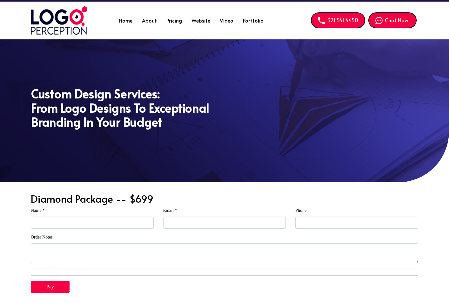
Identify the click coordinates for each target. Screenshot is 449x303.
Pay (50, 286)
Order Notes (42, 237)
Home (125, 20)
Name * (38, 210)
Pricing (174, 20)
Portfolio (253, 20)
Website (200, 20)
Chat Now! (392, 20)
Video (226, 20)
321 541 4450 (338, 20)
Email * (170, 210)
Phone (300, 210)
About (149, 20)
